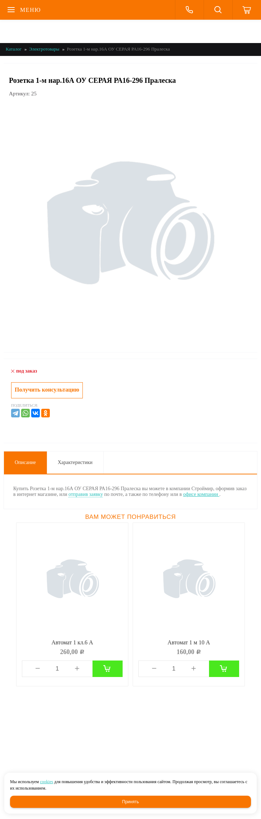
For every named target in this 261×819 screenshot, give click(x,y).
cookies (46, 781)
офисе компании (201, 494)
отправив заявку (85, 494)
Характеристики (75, 462)
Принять (130, 801)
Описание (25, 462)
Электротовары (44, 49)
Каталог (14, 49)
